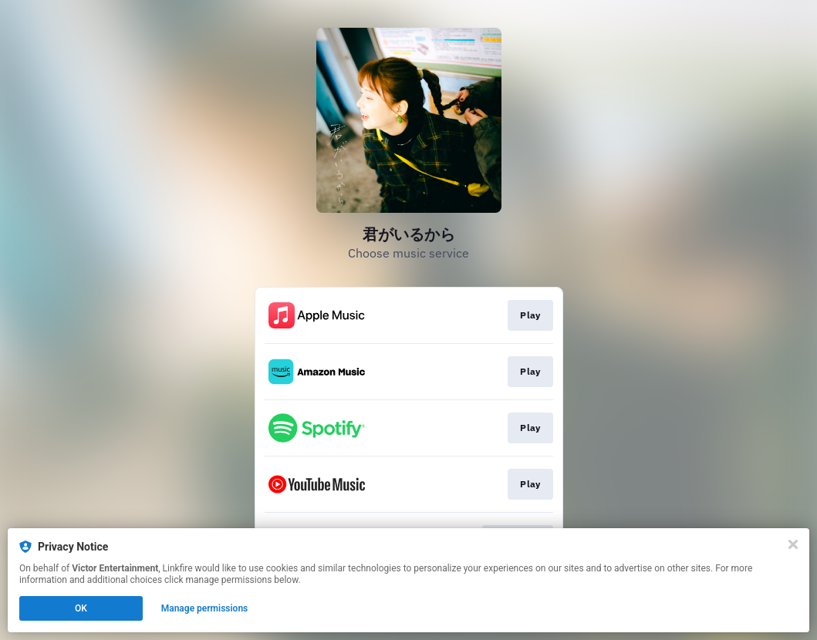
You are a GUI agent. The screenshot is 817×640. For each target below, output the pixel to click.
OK (81, 608)
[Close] (793, 544)
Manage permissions (204, 608)
